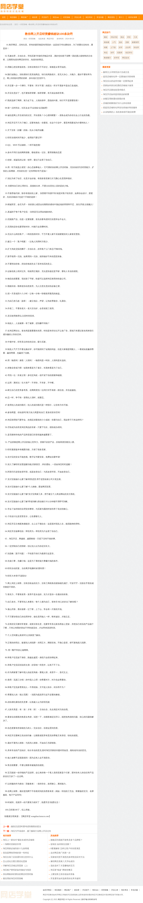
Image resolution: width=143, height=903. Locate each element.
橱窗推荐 (135, 42)
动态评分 (128, 53)
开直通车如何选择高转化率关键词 (65, 878)
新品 (122, 37)
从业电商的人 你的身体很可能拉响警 (119, 112)
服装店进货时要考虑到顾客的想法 (26, 826)
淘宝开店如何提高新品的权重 (116, 94)
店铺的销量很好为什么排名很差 (117, 103)
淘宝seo (56, 17)
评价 (129, 37)
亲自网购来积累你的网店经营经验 (18, 874)
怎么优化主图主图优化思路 (15, 861)
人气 (114, 42)
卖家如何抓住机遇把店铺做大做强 (118, 85)
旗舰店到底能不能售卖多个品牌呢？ (66, 840)
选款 (120, 42)
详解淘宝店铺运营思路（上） (16, 865)
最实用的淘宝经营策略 (13, 878)
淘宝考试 (89, 17)
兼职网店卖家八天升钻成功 (62, 861)
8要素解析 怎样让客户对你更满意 (65, 848)
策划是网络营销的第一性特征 (16, 853)
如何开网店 (47, 890)
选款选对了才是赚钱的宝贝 (62, 865)
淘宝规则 (13, 17)
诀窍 (112, 53)
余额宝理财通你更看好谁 (114, 99)
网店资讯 (111, 17)
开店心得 (77, 17)
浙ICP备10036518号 (89, 899)
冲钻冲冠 (114, 37)
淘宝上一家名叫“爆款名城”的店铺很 (18, 840)
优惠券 (119, 53)
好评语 (116, 58)
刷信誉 (34, 17)
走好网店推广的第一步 (60, 853)
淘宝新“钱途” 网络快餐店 (61, 870)
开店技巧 (45, 17)
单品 (105, 53)
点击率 (128, 47)
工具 (135, 37)
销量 (105, 47)
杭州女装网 (132, 17)
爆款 (105, 37)
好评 (120, 47)
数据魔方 (107, 58)
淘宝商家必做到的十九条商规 (16, 848)
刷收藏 (106, 42)
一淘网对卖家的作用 (12, 844)
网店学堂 (61, 899)
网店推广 (24, 17)
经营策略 (66, 17)
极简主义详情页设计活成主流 (116, 72)
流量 (127, 42)
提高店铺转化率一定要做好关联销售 (119, 76)
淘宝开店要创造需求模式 (114, 90)
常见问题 (100, 17)
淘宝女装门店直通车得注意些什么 (18, 857)
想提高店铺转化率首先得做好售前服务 (120, 107)
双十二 (121, 17)
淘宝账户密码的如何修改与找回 (17, 870)
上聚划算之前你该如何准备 (62, 874)
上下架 (113, 47)
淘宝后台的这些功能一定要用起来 (118, 81)
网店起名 (125, 58)
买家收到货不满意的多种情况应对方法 (67, 857)
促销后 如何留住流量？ (60, 844)
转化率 (136, 47)
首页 (4, 17)
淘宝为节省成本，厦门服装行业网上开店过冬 (31, 831)
